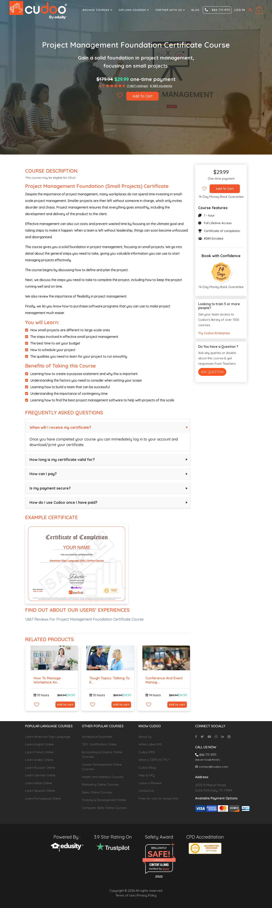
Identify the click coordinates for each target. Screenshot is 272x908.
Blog (195, 10)
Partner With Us (171, 10)
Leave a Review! (150, 783)
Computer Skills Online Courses (104, 808)
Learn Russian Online (40, 768)
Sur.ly (166, 868)
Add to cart (65, 704)
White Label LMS (150, 744)
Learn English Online (39, 744)
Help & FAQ (146, 775)
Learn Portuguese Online (43, 798)
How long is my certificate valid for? (62, 459)
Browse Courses (98, 10)
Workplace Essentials (97, 737)
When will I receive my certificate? (60, 427)
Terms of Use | (125, 895)
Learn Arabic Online (39, 760)
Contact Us (146, 791)
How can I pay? (43, 473)
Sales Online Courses (97, 792)
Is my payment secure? (50, 488)
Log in (239, 10)
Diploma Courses (134, 10)
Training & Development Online (104, 800)
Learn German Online (40, 775)
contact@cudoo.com (211, 767)
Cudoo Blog (147, 768)
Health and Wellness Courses (103, 777)
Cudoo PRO (146, 752)
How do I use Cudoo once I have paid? (63, 502)
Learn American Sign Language (47, 737)
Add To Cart (142, 96)
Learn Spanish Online (40, 791)
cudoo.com (159, 860)
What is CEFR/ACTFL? (154, 760)
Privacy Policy (147, 895)
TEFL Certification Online (99, 744)
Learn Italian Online (38, 783)
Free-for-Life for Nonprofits (158, 798)
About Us (145, 737)
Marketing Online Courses (100, 784)
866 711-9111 (217, 10)
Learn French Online (39, 752)
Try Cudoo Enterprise (214, 333)
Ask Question (212, 372)
